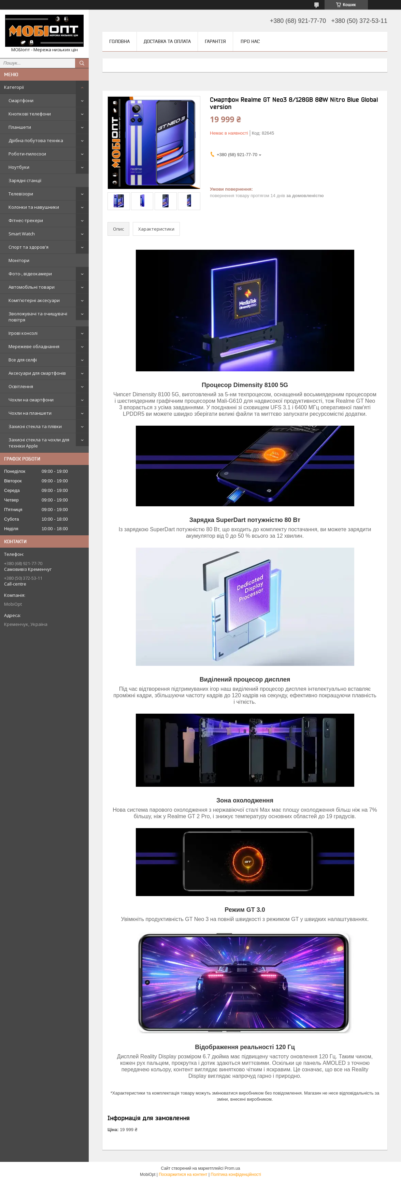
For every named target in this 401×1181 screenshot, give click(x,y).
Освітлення (21, 386)
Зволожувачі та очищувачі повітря (38, 317)
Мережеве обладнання (34, 346)
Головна (119, 41)
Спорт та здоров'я (28, 247)
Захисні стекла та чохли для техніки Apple (39, 443)
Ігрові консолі (23, 333)
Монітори (19, 260)
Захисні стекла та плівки (35, 426)
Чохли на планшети (30, 413)
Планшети (20, 127)
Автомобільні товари (32, 287)
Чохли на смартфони (31, 400)
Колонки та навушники (34, 207)
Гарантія (215, 41)
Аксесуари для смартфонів (37, 373)
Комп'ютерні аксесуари (34, 300)
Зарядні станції (25, 180)
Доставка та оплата (167, 41)
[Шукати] (82, 63)
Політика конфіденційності (236, 1174)
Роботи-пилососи (27, 154)
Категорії (14, 87)
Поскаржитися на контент (183, 1174)
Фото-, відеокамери (30, 274)
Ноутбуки (19, 167)
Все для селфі (23, 360)
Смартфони (21, 100)
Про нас (250, 41)
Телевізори (21, 194)
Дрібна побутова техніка (36, 140)
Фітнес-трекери (26, 220)
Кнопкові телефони (30, 114)
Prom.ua (232, 1168)
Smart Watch (22, 234)
